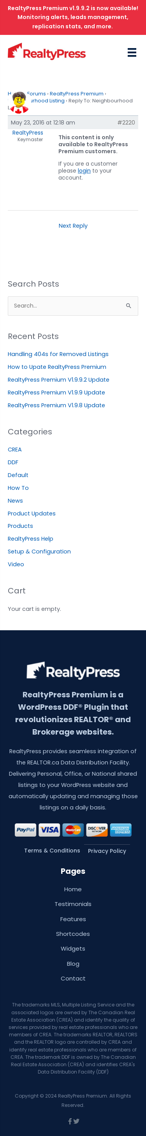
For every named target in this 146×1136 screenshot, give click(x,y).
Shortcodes (73, 934)
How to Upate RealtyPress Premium (57, 367)
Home (73, 889)
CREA (15, 449)
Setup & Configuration (39, 551)
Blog (73, 964)
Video (16, 564)
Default (18, 475)
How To (18, 488)
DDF (13, 462)
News (15, 501)
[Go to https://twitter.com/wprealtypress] (76, 1121)
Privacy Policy (107, 851)
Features (73, 919)
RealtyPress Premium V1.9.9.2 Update (58, 380)
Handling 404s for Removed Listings (58, 354)
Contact (73, 978)
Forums (36, 93)
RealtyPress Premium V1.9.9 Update (56, 392)
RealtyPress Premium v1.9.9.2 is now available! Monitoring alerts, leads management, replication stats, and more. (73, 17)
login (84, 171)
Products (20, 526)
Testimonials (73, 904)
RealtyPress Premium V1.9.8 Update (56, 405)
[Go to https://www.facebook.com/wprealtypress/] (70, 1121)
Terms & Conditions (52, 850)
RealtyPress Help (30, 539)
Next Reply (73, 226)
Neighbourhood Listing (36, 100)
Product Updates (32, 513)
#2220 (126, 122)
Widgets (73, 948)
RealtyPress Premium (77, 93)
